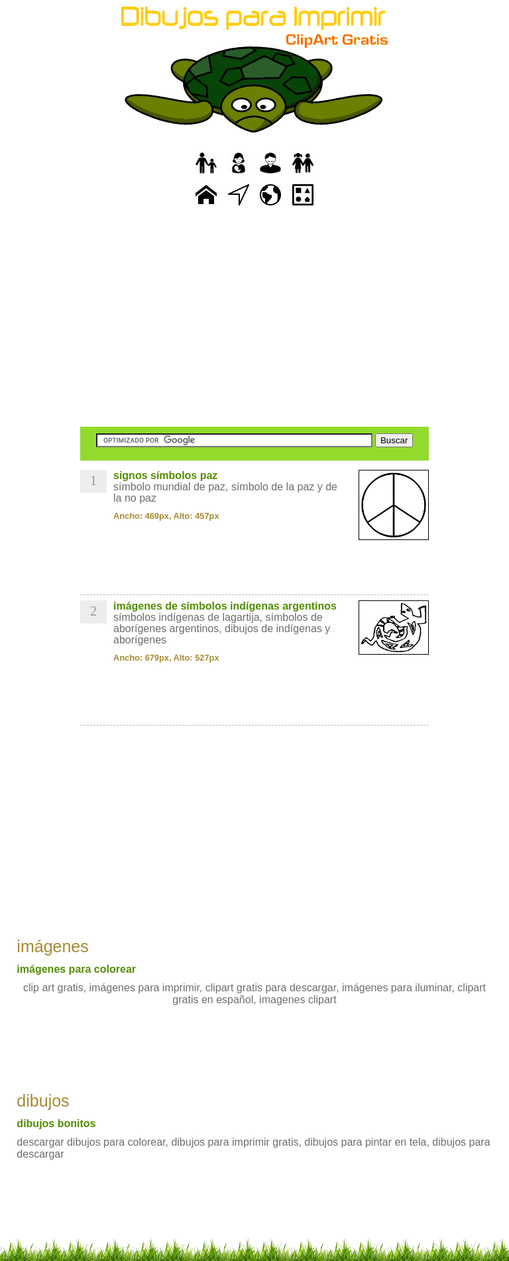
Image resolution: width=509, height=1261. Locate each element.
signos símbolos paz (165, 475)
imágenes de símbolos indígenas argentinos (225, 606)
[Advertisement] (254, 318)
